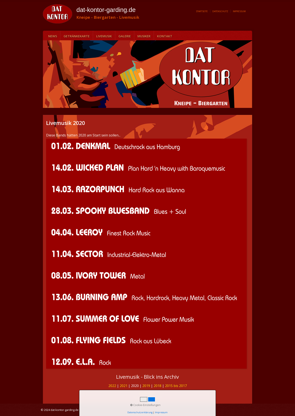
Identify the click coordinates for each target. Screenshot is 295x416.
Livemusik (104, 36)
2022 (112, 385)
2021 (123, 385)
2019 (146, 385)
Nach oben (147, 393)
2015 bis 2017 (176, 385)
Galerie (124, 36)
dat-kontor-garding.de (106, 9)
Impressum (239, 11)
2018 (157, 385)
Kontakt (164, 36)
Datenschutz (220, 11)
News (52, 36)
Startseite (202, 11)
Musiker (143, 36)
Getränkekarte (77, 36)
